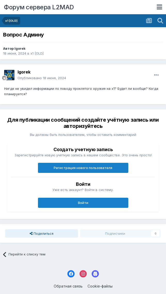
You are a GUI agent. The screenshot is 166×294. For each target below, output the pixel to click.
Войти (83, 203)
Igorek (20, 48)
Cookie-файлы (100, 286)
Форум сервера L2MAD (39, 7)
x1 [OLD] (37, 53)
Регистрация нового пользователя (83, 168)
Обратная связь (68, 286)
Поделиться (41, 233)
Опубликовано (42, 78)
